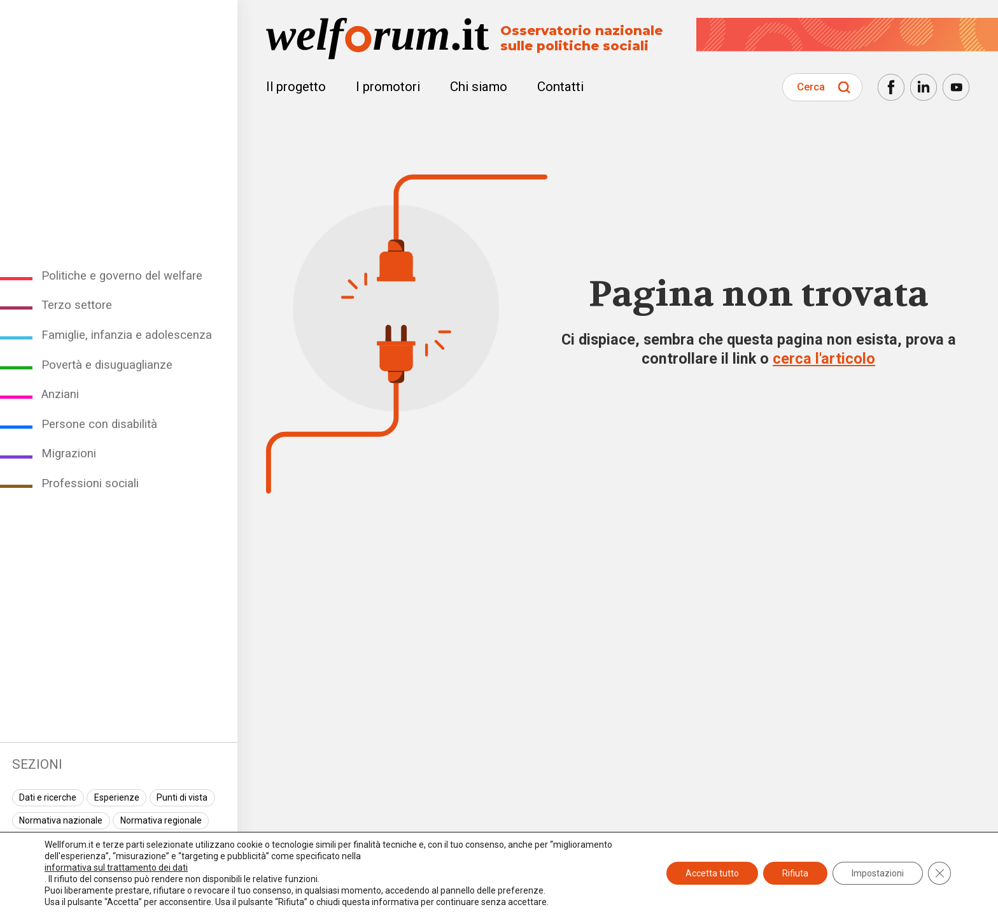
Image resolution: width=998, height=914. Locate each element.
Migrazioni (68, 453)
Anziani (60, 394)
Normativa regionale (161, 820)
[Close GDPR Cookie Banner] (939, 873)
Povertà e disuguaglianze (106, 365)
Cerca (811, 86)
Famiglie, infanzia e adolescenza (126, 335)
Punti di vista (182, 797)
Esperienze (116, 797)
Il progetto (296, 86)
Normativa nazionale (60, 820)
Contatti (560, 86)
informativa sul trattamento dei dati (116, 867)
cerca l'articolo (824, 359)
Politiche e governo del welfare (121, 276)
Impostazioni (878, 873)
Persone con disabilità (99, 424)
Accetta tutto (712, 873)
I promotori (388, 86)
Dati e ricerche (47, 797)
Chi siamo (478, 86)
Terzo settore (76, 305)
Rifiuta (795, 873)
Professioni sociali (90, 483)
